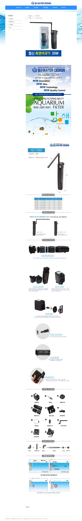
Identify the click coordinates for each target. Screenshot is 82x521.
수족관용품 (45, 7)
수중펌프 (27, 7)
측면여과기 (11, 21)
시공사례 (55, 7)
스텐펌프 (11, 24)
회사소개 (18, 7)
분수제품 (36, 7)
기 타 (10, 27)
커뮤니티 (63, 7)
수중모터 (11, 18)
